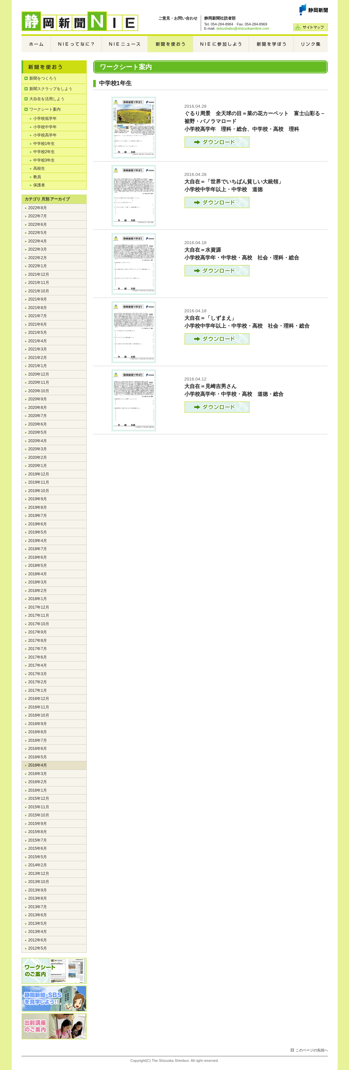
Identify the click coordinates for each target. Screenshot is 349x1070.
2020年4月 (37, 441)
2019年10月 (38, 490)
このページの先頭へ (312, 1050)
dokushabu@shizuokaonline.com (242, 28)
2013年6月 (37, 915)
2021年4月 (37, 341)
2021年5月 (37, 332)
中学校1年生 (44, 143)
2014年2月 (37, 865)
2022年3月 (37, 249)
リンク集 (311, 44)
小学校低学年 (45, 118)
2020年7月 (37, 415)
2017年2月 (37, 682)
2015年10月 (38, 815)
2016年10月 (38, 715)
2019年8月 (37, 507)
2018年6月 (37, 557)
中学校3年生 (44, 160)
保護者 (39, 185)
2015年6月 (37, 848)
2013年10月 (38, 881)
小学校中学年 (45, 127)
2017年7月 (37, 648)
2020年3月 (37, 449)
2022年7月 (37, 216)
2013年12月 (38, 873)
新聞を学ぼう (271, 44)
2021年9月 (37, 299)
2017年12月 (38, 607)
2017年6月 (37, 657)
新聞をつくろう (43, 78)
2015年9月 (37, 823)
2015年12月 (38, 798)
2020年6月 (37, 424)
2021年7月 (37, 316)
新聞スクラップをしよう (50, 88)
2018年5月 (37, 565)
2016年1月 (37, 790)
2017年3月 (37, 674)
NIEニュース (125, 44)
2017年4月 (37, 665)
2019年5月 (37, 532)
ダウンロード (217, 142)
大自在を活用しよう (47, 99)
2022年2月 (37, 258)
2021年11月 (38, 282)
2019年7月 (37, 515)
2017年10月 (38, 624)
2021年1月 (37, 366)
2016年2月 (37, 782)
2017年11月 (38, 615)
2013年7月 (37, 907)
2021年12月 (38, 274)
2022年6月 (37, 224)
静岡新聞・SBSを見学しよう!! (54, 998)
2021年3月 (37, 349)
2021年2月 (37, 357)
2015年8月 (37, 832)
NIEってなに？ (76, 44)
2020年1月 (37, 465)
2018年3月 (37, 582)
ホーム (36, 44)
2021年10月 (38, 291)
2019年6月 (37, 524)
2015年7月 (37, 840)
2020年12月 (38, 374)
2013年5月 (37, 923)
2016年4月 (37, 765)
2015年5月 (37, 857)
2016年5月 (37, 757)
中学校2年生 (44, 151)
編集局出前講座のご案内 (54, 1026)
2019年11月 (38, 482)
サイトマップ (310, 27)
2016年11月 (38, 707)
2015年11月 (38, 807)
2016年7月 (37, 740)
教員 (37, 177)
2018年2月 (37, 590)
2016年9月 (37, 723)
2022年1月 (37, 266)
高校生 (39, 168)
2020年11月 (38, 382)
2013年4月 (37, 931)
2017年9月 (37, 632)
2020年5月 (37, 432)
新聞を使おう (170, 44)
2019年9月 (37, 499)
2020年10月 (38, 391)
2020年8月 (37, 407)
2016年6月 (37, 748)
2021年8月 (37, 307)
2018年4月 (37, 574)
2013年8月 (37, 898)
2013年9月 (37, 890)
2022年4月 (37, 241)
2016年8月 (37, 732)
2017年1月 (37, 690)
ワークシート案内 (45, 109)
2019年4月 (37, 540)
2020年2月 (37, 457)
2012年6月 (37, 940)
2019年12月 (38, 474)
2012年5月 (37, 948)
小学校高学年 (45, 135)
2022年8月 (37, 208)
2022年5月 (37, 232)
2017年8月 (37, 640)
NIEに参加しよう (221, 44)
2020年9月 (37, 399)
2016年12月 (38, 698)
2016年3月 (37, 773)
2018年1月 (37, 599)
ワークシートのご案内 (54, 971)
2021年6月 (37, 324)
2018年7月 (37, 549)
